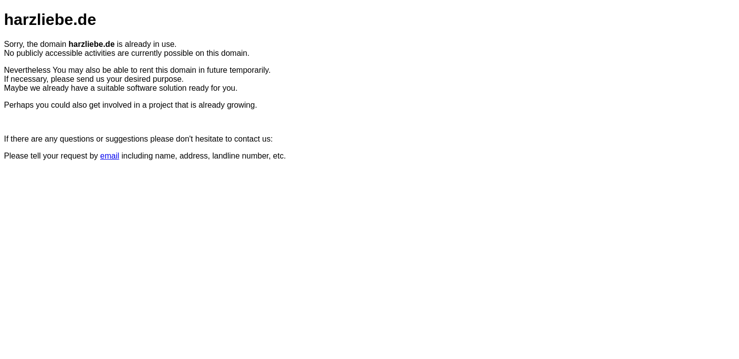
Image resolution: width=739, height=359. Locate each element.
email (109, 156)
